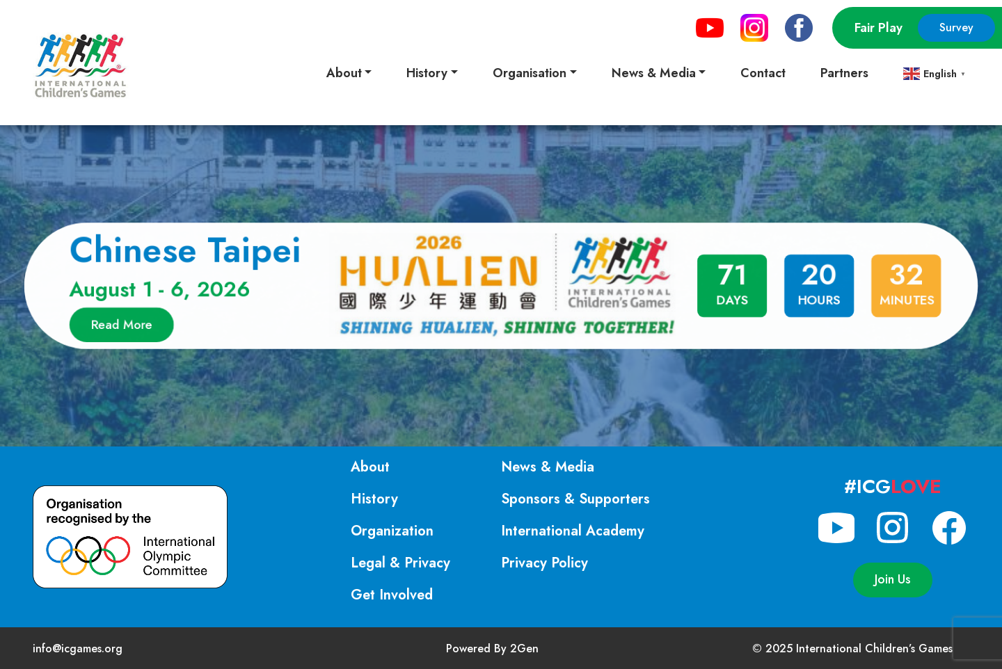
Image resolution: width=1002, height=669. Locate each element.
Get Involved (392, 595)
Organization (392, 531)
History (374, 499)
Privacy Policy (544, 563)
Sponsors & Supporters (575, 499)
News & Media (547, 467)
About (370, 467)
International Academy (572, 531)
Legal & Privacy (400, 563)
